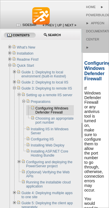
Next (69, 25)
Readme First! (28, 59)
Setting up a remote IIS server (49, 95)
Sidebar (29, 25)
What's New (26, 47)
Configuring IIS (42, 139)
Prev (49, 25)
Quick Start (25, 66)
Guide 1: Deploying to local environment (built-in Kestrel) (44, 74)
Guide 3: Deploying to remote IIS (47, 88)
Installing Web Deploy (48, 145)
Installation (25, 53)
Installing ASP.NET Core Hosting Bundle (49, 153)
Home (91, 7)
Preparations (41, 102)
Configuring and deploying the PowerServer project (49, 164)
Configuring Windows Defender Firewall (51, 110)
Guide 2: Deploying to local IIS (45, 82)
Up (59, 25)
